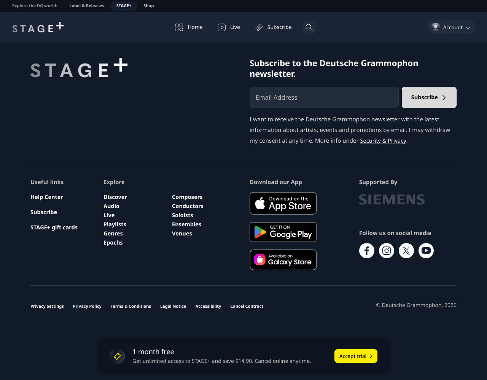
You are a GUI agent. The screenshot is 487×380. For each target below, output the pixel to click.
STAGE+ (123, 6)
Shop (148, 6)
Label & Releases (87, 6)
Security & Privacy (384, 141)
